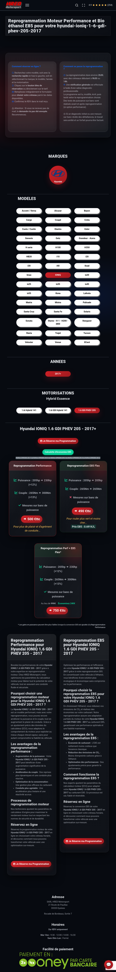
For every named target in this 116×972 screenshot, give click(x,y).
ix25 (29, 284)
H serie (29, 247)
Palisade (87, 302)
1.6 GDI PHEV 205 (87, 410)
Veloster (29, 342)
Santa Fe (58, 311)
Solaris (87, 311)
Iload (87, 266)
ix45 (87, 284)
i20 (86, 256)
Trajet (58, 333)
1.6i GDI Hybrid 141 (58, 410)
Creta (87, 220)
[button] (76, 5)
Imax (29, 275)
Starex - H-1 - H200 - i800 (58, 322)
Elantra (58, 229)
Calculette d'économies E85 (58, 452)
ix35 (58, 284)
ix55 (29, 293)
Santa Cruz (29, 311)
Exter (87, 229)
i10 (58, 256)
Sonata (29, 321)
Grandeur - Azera (87, 238)
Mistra (58, 302)
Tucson (87, 333)
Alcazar (58, 211)
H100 (58, 247)
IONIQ (58, 275)
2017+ (58, 374)
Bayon (87, 211)
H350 (87, 247)
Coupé (58, 220)
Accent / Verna (29, 211)
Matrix (29, 302)
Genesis (29, 238)
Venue (58, 342)
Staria (29, 333)
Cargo (29, 220)
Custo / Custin (29, 229)
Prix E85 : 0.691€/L (83, 526)
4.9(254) (100, 5)
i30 (28, 266)
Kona (58, 293)
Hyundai (58, 175)
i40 (58, 266)
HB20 (29, 256)
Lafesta (86, 293)
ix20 (87, 275)
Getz (58, 238)
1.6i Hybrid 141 (29, 410)
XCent (87, 342)
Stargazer (87, 321)
